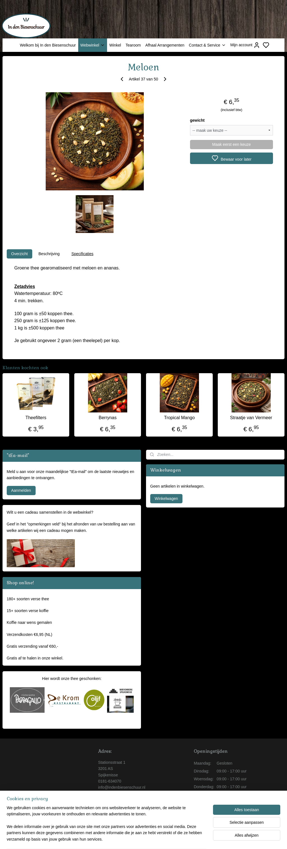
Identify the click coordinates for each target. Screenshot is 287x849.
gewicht (197, 120)
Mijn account (245, 45)
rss (176, 838)
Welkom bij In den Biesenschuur (48, 45)
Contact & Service (207, 45)
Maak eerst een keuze (231, 144)
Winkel (115, 45)
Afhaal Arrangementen (164, 45)
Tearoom (133, 45)
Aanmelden (21, 490)
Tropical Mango (179, 417)
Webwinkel (92, 45)
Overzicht (19, 254)
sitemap (165, 838)
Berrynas (108, 417)
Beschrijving (48, 254)
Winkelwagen (166, 498)
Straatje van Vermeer (251, 417)
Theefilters (36, 417)
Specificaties (82, 254)
